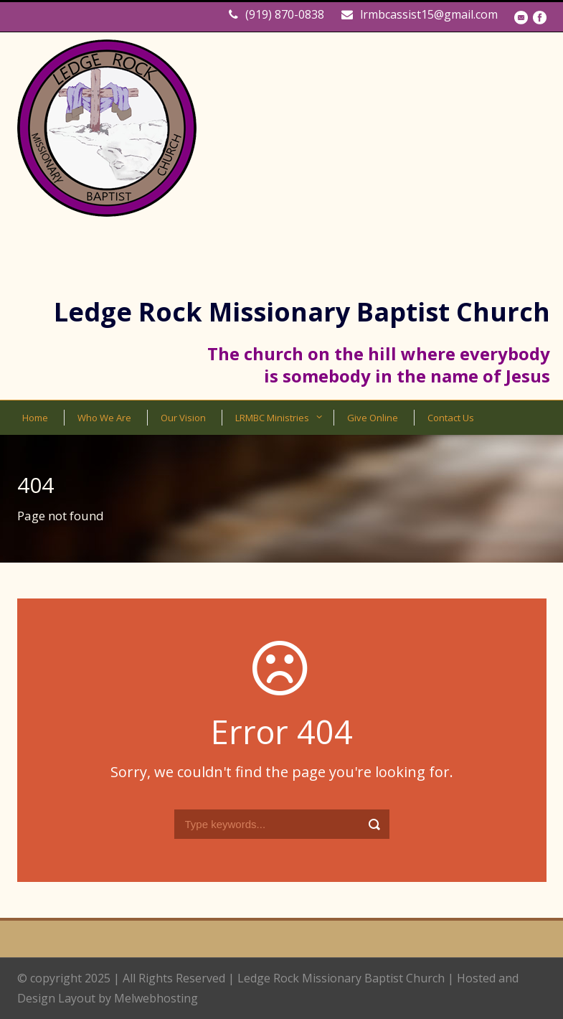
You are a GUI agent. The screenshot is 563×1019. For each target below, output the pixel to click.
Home (35, 417)
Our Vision (183, 417)
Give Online (372, 417)
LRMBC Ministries (272, 417)
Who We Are (104, 417)
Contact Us (450, 417)
